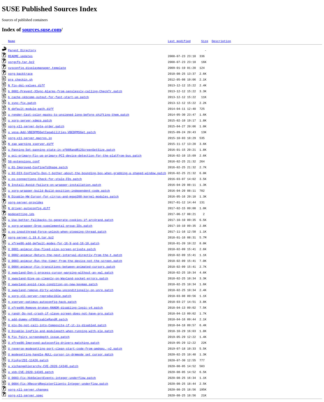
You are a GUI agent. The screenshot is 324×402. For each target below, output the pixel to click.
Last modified (179, 41)
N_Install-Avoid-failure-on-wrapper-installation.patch (54, 185)
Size (204, 41)
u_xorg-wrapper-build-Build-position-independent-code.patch (59, 191)
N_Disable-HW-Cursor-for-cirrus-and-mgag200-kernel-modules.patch (63, 196)
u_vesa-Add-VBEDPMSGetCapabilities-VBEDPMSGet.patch (52, 132)
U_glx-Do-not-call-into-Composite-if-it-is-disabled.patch (57, 325)
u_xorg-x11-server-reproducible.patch (39, 296)
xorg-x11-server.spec (25, 395)
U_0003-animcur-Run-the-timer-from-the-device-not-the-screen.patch (65, 261)
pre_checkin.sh (20, 79)
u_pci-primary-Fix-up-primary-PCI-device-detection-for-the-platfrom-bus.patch (75, 155)
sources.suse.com (41, 29)
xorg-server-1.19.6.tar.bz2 (31, 237)
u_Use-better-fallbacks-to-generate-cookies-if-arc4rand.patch (60, 220)
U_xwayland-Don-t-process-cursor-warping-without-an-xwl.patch (60, 272)
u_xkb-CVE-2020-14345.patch (31, 372)
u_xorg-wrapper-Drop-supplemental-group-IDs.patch (50, 226)
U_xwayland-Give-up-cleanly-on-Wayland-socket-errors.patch (58, 278)
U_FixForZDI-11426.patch (28, 360)
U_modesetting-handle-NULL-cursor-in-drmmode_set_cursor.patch (60, 354)
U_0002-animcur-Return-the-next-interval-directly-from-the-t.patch (65, 255)
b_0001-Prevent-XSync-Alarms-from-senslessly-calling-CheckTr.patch (65, 91)
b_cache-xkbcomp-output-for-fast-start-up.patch (48, 97)
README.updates (20, 56)
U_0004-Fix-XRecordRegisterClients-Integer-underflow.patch (58, 384)
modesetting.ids (21, 214)
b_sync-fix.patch (22, 103)
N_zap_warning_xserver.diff (31, 144)
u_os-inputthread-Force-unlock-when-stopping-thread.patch (57, 231)
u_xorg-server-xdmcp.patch (30, 120)
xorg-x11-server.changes (28, 389)
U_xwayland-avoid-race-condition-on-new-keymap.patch (53, 284)
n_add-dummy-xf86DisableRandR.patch (38, 319)
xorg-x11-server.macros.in (30, 138)
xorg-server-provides (25, 202)
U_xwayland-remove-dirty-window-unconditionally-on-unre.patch (60, 290)
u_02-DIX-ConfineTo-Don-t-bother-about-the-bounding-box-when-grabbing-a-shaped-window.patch (87, 173)
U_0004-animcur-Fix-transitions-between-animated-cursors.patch (61, 267)
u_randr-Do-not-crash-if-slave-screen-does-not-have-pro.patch (60, 313)
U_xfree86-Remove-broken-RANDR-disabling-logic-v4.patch (55, 307)
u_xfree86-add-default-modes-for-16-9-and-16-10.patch (53, 243)
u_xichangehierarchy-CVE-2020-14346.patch (43, 366)
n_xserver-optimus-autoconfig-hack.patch (42, 302)
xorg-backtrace (20, 74)
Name (11, 41)
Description (221, 41)
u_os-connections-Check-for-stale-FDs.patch (45, 179)
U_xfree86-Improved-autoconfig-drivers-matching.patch (53, 343)
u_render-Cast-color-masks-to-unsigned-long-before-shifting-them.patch (68, 114)
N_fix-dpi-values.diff (26, 85)
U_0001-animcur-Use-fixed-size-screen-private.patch (52, 249)
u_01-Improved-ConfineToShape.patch (38, 167)
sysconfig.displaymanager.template (37, 68)
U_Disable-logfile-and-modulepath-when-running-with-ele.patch (60, 331)
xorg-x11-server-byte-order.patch (36, 126)
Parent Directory (22, 50)
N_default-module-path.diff (31, 109)
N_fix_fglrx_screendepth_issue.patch (39, 337)
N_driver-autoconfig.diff (29, 208)
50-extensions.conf (24, 161)
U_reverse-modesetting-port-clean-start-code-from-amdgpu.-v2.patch (65, 348)
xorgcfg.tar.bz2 (21, 62)
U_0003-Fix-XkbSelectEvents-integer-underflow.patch (52, 378)
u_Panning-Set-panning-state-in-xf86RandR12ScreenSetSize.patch (61, 150)
